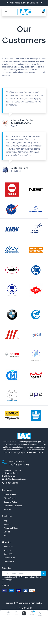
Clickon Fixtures (10, 498)
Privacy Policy (9, 558)
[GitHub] (31, 608)
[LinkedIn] (22, 608)
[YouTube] (28, 608)
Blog (5, 521)
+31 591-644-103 (11, 483)
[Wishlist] (32, 612)
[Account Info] (39, 612)
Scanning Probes (10, 502)
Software (7, 509)
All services (8, 547)
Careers (7, 532)
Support (7, 524)
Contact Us (8, 554)
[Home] (8, 613)
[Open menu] (24, 613)
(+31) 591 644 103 (19, 464)
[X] (19, 608)
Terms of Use (9, 561)
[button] (43, 573)
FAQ (5, 536)
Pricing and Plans (11, 528)
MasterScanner (10, 494)
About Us (7, 550)
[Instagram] (25, 608)
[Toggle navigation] (6, 12)
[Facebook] (16, 608)
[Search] (16, 613)
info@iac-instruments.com (15, 479)
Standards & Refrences (13, 506)
